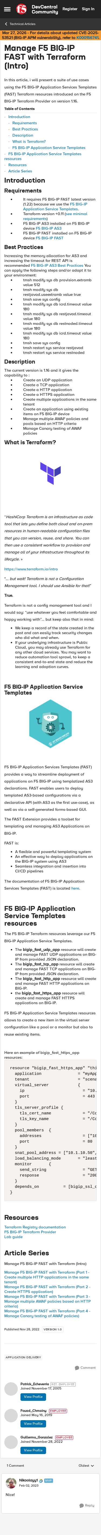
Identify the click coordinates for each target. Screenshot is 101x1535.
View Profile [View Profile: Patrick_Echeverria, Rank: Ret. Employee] (33, 1397)
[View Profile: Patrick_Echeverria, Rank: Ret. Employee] (11, 1389)
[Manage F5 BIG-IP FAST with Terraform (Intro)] (29, 1486)
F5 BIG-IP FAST (50, 238)
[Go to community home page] (37, 9)
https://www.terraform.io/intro (31, 569)
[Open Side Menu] (7, 9)
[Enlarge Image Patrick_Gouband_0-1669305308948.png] (50, 724)
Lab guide (13, 1236)
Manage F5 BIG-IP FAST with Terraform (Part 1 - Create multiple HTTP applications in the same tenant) (46, 1277)
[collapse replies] (50, 1476)
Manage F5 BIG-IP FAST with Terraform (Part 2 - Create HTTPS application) (47, 1289)
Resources (17, 164)
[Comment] (85, 1368)
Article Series (20, 171)
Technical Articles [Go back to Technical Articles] (20, 24)
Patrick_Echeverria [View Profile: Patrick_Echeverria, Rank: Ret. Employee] (34, 1384)
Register (69, 8)
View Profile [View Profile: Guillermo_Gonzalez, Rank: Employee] (33, 1450)
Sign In (88, 8)
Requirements (24, 122)
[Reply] (86, 1505)
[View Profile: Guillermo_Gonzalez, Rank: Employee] (11, 1442)
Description (22, 135)
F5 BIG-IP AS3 (48, 228)
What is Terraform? (29, 141)
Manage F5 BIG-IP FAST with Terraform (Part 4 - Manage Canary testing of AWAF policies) (47, 1313)
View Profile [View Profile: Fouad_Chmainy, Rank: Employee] (33, 1424)
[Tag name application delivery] (23, 1357)
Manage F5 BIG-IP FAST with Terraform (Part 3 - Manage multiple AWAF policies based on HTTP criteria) (47, 1301)
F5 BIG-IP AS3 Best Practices (57, 265)
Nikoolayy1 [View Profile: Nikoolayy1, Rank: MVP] (28, 1480)
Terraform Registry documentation (35, 1227)
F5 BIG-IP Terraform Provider (30, 1232)
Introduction (19, 116)
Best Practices (25, 129)
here (75, 888)
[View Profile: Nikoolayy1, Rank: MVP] (11, 1483)
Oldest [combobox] (86, 1466)
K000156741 (87, 37)
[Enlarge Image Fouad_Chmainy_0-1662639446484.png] (50, 473)
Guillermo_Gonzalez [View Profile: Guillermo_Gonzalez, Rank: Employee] (36, 1437)
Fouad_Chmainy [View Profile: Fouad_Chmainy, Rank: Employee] (33, 1411)
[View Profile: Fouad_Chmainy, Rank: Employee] (11, 1415)
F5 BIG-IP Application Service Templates (48, 147)
